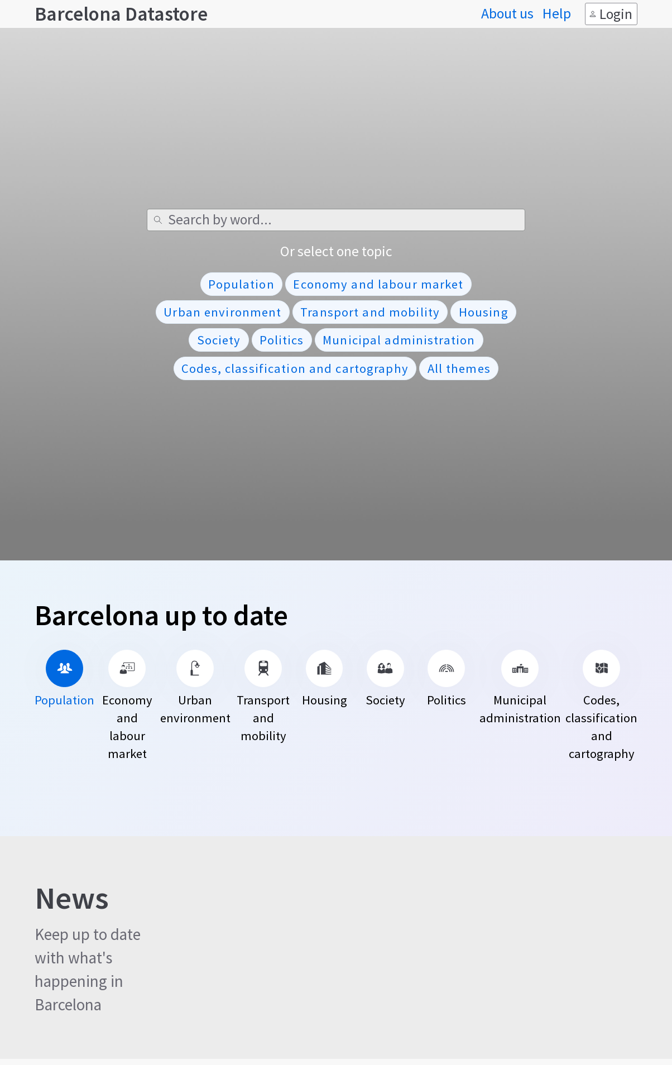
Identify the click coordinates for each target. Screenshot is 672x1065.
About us (507, 13)
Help (557, 13)
